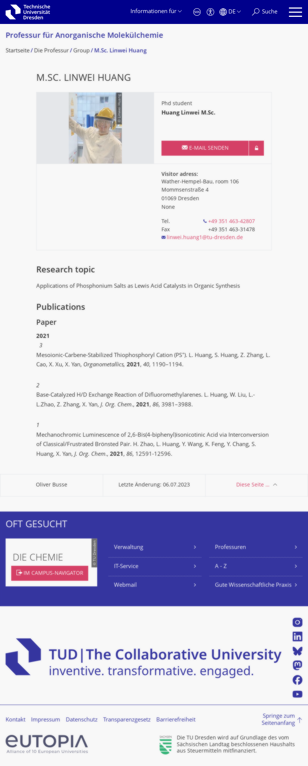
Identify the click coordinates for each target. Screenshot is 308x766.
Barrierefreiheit (175, 720)
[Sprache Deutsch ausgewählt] (230, 12)
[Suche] (264, 12)
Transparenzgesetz (127, 720)
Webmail (125, 585)
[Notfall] (197, 12)
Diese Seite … (253, 485)
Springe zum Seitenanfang (278, 720)
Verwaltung (128, 547)
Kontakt (15, 720)
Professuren (230, 547)
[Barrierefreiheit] (210, 12)
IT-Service (126, 567)
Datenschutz (82, 720)
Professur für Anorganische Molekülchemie (84, 36)
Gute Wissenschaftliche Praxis (253, 585)
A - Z (221, 567)
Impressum (45, 720)
